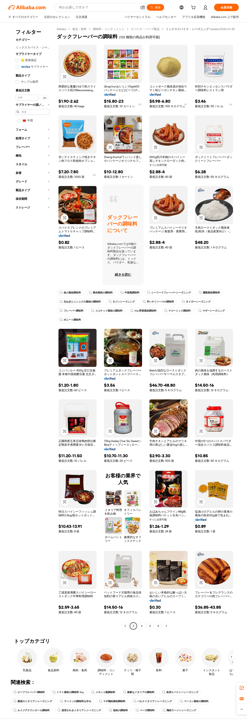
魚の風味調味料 (70, 292)
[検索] (155, 7)
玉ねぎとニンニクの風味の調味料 (80, 301)
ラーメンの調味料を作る (75, 701)
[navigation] (31, 328)
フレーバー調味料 (71, 310)
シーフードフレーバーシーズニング (169, 292)
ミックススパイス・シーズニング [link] (187, 29)
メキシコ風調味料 (103, 692)
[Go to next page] (166, 626)
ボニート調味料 (70, 319)
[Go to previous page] (125, 626)
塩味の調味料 (118, 710)
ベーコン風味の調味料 (194, 701)
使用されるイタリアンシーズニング (79, 710)
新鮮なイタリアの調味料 (138, 692)
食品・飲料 (79, 29)
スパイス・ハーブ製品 (145, 29)
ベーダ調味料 (145, 710)
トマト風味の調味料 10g (68, 692)
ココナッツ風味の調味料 (106, 310)
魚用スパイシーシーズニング (180, 692)
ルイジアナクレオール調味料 (31, 710)
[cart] (194, 8)
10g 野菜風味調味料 (143, 310)
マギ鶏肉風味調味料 (112, 701)
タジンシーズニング (121, 301)
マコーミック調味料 (177, 310)
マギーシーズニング (211, 310)
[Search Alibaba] (98, 7)
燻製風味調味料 (209, 292)
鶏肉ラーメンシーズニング (179, 710)
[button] (142, 7)
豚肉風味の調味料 (101, 292)
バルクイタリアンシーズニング (152, 701)
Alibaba (61, 29)
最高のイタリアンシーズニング (32, 701)
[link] (241, 688)
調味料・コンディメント (109, 29)
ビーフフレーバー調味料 (29, 692)
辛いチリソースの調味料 (158, 301)
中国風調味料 (129, 292)
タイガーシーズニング (196, 301)
